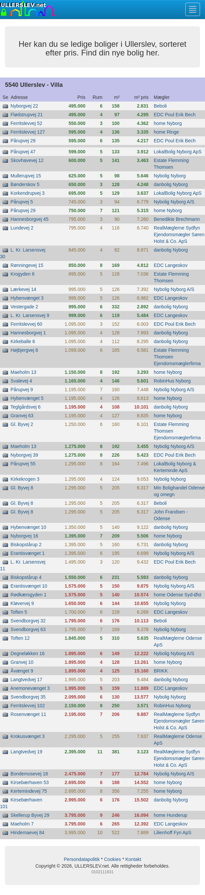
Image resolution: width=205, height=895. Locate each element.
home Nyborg (168, 123)
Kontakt (133, 859)
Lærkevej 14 (23, 289)
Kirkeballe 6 (23, 341)
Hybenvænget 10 (28, 527)
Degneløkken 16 (28, 653)
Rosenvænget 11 (28, 714)
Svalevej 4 (21, 381)
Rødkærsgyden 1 (28, 594)
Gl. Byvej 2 (22, 424)
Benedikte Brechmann (177, 219)
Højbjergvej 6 (24, 350)
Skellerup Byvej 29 (30, 815)
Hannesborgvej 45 (30, 219)
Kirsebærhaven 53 (30, 782)
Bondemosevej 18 (29, 773)
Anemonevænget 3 (30, 688)
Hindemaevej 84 (27, 832)
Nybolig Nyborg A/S (174, 201)
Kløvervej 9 (22, 603)
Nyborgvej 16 (24, 536)
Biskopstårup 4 (26, 577)
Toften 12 (20, 638)
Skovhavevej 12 (27, 160)
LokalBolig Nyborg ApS (177, 151)
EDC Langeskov (170, 265)
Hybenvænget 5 (27, 398)
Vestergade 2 (24, 306)
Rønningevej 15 (27, 265)
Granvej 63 (22, 415)
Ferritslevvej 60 (26, 324)
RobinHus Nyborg (172, 381)
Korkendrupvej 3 (28, 193)
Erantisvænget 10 (29, 586)
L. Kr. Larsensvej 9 (30, 315)
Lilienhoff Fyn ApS (172, 832)
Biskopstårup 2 (26, 544)
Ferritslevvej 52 (26, 123)
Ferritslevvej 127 (28, 132)
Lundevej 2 (22, 228)
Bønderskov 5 (25, 184)
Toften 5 (18, 612)
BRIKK (161, 671)
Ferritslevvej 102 (28, 705)
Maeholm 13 (23, 372)
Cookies (112, 859)
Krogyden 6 (23, 274)
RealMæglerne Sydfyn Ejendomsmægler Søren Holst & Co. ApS (179, 234)
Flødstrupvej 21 (27, 114)
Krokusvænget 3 (28, 736)
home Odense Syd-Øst (177, 594)
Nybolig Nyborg (170, 175)
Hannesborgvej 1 (28, 332)
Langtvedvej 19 (26, 751)
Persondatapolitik (81, 859)
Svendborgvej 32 (28, 620)
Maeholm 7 (22, 824)
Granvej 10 (22, 662)
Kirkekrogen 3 (25, 479)
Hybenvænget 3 (27, 298)
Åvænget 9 (22, 671)
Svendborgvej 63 (28, 629)
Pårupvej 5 (22, 201)
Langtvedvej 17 (26, 679)
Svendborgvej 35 (28, 697)
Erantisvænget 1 (28, 553)
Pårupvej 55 (23, 463)
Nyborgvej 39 (24, 455)
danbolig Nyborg (171, 184)
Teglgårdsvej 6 (25, 407)
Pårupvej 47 (23, 151)
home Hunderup (170, 815)
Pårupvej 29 (23, 140)
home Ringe (166, 132)
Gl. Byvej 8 (22, 487)
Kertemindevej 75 (29, 791)
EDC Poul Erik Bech (174, 114)
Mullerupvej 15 (26, 175)
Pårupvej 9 (22, 389)
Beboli (160, 106)
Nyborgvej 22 (24, 106)
